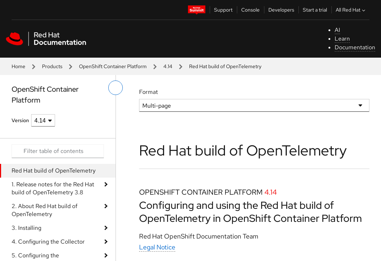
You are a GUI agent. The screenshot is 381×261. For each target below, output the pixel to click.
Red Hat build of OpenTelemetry (54, 170)
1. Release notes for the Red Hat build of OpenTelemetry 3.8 (53, 188)
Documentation (355, 47)
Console (250, 10)
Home (18, 66)
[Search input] (58, 151)
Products (52, 66)
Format (148, 92)
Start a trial (315, 10)
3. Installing (26, 228)
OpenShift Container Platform (113, 66)
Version (20, 120)
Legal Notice (157, 247)
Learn (342, 38)
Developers (281, 10)
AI (337, 30)
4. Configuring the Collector (48, 241)
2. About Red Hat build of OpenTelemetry (45, 210)
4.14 (167, 66)
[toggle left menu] (115, 87)
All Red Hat (351, 10)
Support (223, 10)
